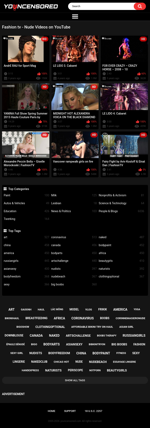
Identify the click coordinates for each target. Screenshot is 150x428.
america (26, 253)
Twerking (26, 219)
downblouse (14, 335)
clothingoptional (121, 276)
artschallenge (74, 261)
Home (51, 411)
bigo (34, 344)
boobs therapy (106, 335)
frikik (102, 309)
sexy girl (16, 353)
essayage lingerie (124, 361)
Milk (74, 195)
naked (121, 237)
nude (79, 361)
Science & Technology (121, 203)
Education (26, 211)
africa (121, 253)
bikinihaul (12, 318)
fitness (121, 353)
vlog (88, 309)
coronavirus (74, 237)
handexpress (30, 370)
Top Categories (18, 189)
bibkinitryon (97, 344)
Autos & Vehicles (26, 203)
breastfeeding (36, 318)
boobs (104, 318)
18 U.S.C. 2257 (93, 411)
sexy (26, 284)
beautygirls (121, 261)
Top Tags (14, 231)
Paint (26, 195)
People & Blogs (121, 211)
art (26, 237)
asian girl (126, 326)
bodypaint (121, 245)
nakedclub (39, 361)
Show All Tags (75, 380)
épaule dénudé (15, 344)
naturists (121, 269)
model (74, 309)
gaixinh (26, 309)
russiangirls (26, 261)
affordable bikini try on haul (92, 326)
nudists (74, 269)
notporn (95, 370)
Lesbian (74, 203)
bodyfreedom (26, 276)
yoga (137, 309)
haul (41, 309)
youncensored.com (70, 421)
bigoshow (22, 326)
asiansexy (26, 269)
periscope (75, 370)
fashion (139, 344)
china (26, 245)
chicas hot (61, 361)
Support (70, 411)
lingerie (19, 361)
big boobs (74, 284)
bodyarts (74, 253)
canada (74, 245)
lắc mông (57, 309)
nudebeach (74, 276)
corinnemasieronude (130, 318)
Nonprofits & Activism (121, 195)
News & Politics (74, 211)
